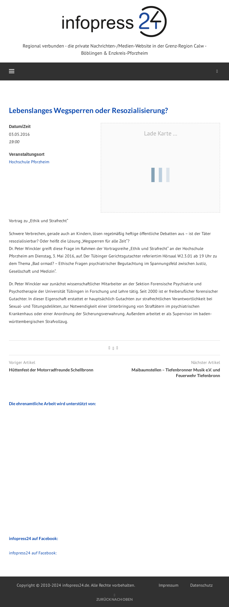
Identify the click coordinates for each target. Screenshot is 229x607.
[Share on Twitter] (113, 347)
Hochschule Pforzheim (29, 161)
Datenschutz (201, 585)
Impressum (168, 585)
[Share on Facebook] (109, 347)
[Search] (217, 71)
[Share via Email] (117, 347)
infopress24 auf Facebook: (33, 553)
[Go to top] (114, 599)
